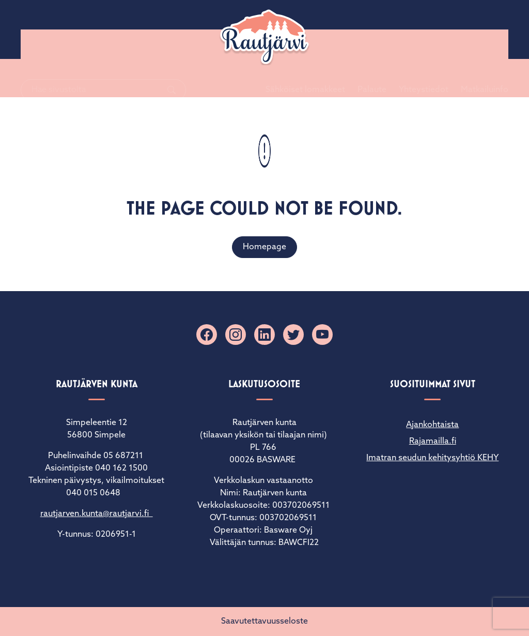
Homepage (264, 247)
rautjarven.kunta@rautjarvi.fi (96, 514)
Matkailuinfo (472, 29)
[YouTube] (322, 334)
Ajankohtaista (432, 425)
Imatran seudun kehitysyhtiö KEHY (432, 458)
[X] (293, 334)
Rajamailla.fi (432, 441)
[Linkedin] (264, 334)
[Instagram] (235, 334)
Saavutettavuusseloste (264, 621)
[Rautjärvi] (264, 37)
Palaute (359, 29)
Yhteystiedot (411, 29)
